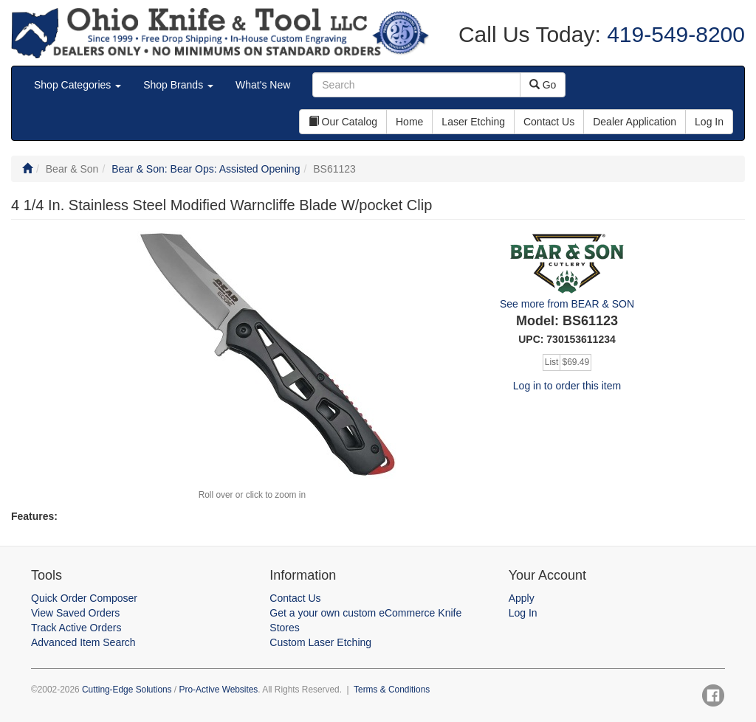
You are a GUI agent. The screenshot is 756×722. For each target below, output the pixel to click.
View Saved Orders (75, 613)
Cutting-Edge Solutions (127, 689)
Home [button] (409, 122)
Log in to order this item (567, 386)
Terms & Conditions (392, 689)
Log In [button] (709, 122)
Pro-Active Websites (218, 689)
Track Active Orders (76, 628)
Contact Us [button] (548, 122)
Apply (522, 598)
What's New (263, 85)
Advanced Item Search (83, 642)
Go (543, 85)
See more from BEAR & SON (567, 304)
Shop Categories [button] (77, 85)
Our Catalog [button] (343, 122)
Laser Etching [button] (473, 122)
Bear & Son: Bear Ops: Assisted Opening (205, 169)
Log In (523, 613)
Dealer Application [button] (634, 122)
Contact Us (294, 598)
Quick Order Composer (84, 598)
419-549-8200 (673, 34)
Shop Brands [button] (178, 85)
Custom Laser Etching (320, 642)
